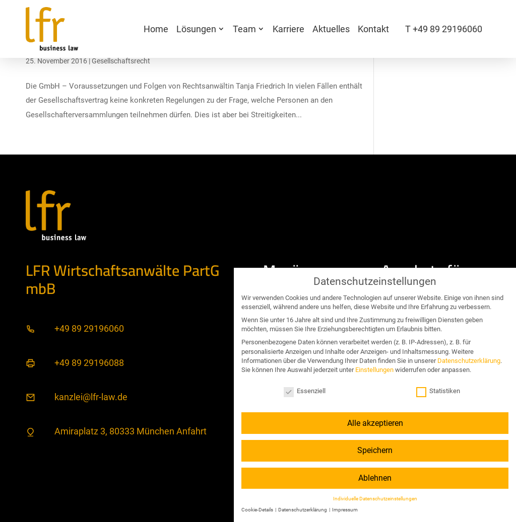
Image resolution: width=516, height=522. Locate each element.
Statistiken (438, 391)
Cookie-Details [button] (257, 509)
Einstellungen (374, 370)
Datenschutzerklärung (468, 360)
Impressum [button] (345, 509)
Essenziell (305, 391)
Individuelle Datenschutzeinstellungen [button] (375, 498)
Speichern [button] (375, 450)
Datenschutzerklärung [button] (303, 509)
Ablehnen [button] (375, 478)
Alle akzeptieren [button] (375, 423)
